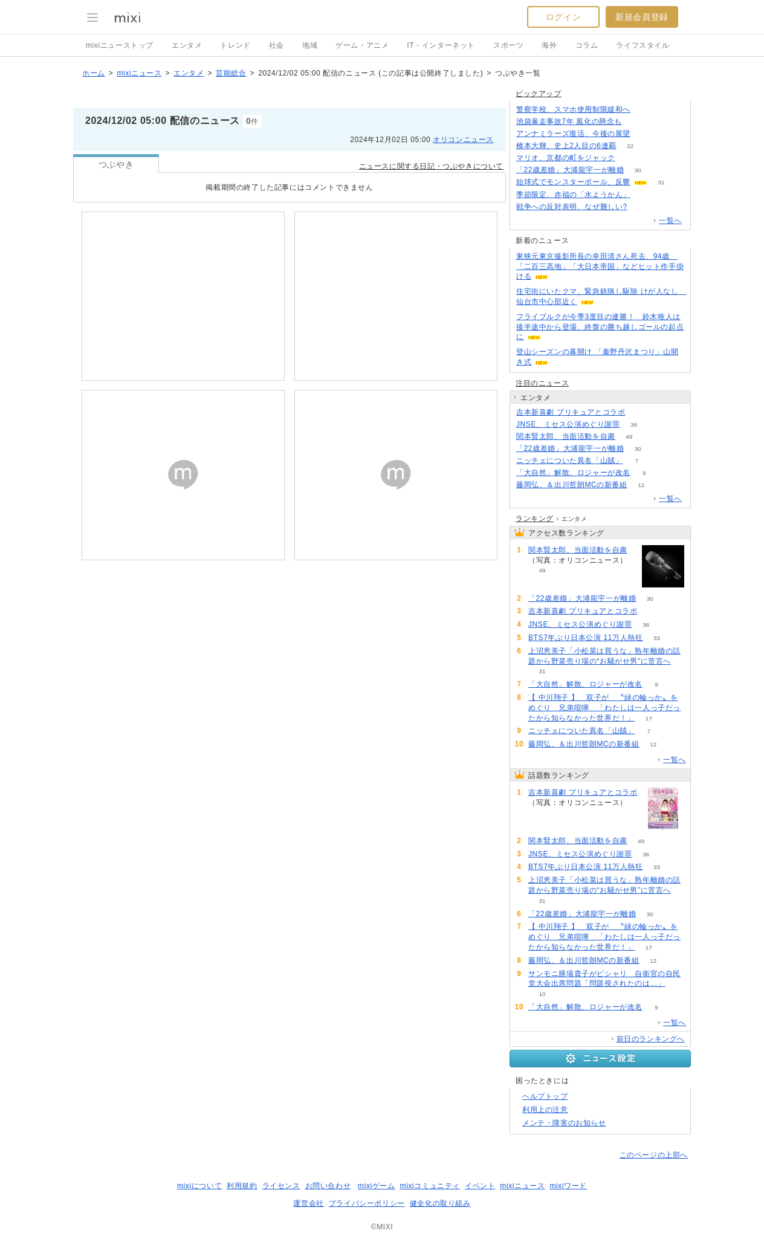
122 (644, 109)
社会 (276, 45)
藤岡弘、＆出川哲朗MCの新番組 (571, 484)
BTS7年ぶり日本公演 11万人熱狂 (585, 637)
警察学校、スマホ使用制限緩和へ (573, 109)
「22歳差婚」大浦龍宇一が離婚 (570, 170)
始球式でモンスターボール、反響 (573, 182)
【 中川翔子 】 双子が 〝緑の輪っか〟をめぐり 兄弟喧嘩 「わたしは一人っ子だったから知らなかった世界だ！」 (604, 707)
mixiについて (199, 1186)
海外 (549, 45)
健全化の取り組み (440, 1203)
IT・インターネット (441, 45)
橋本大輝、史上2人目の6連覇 (566, 145)
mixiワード (568, 1186)
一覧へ (670, 220)
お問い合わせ (328, 1186)
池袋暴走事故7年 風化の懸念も (569, 121)
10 (542, 994)
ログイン (563, 17)
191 (644, 134)
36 (633, 424)
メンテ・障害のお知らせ (564, 1123)
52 (629, 158)
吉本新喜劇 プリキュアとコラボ (570, 412)
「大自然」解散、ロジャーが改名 (573, 472)
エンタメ (187, 45)
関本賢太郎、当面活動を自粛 (565, 436)
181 (636, 121)
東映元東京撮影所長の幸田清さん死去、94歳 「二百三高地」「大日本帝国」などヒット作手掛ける (600, 266)
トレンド (235, 45)
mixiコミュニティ (430, 1186)
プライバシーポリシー (367, 1203)
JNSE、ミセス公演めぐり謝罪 (568, 424)
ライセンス (281, 1186)
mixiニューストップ (120, 45)
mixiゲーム (376, 1186)
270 (641, 207)
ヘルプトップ (545, 1096)
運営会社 (308, 1203)
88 (639, 412)
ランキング (535, 518)
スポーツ (508, 45)
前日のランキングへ (651, 1039)
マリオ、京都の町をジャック (565, 158)
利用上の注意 (545, 1109)
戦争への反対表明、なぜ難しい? (571, 206)
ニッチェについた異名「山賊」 (569, 460)
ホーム (93, 73)
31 (661, 182)
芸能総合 (231, 73)
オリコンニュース (463, 139)
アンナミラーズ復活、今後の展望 (573, 133)
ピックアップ (539, 93)
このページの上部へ (654, 1155)
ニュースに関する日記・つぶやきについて (431, 166)
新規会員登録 (641, 17)
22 (630, 146)
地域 (309, 45)
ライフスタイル (642, 45)
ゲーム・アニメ (362, 45)
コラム (586, 45)
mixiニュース (139, 73)
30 (638, 170)
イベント (480, 1186)
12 (641, 485)
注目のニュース (542, 383)
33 (656, 638)
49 (629, 436)
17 (649, 718)
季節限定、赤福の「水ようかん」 (573, 194)
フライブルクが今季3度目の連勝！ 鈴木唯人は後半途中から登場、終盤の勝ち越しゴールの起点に (600, 326)
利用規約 (242, 1186)
